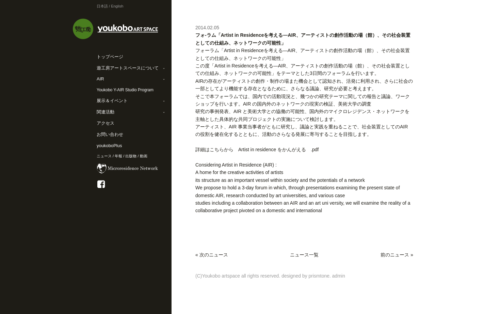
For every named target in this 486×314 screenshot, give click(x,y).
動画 (143, 156)
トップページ (110, 56)
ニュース (104, 156)
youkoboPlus (109, 145)
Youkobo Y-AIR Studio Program (125, 90)
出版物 (130, 156)
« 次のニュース (211, 254)
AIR (100, 78)
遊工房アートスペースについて (128, 67)
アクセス (105, 123)
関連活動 (105, 111)
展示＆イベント (112, 100)
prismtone (319, 276)
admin (338, 276)
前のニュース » (396, 254)
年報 (118, 156)
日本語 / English (110, 6)
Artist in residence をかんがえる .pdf (278, 149)
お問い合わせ (110, 134)
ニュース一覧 (304, 254)
